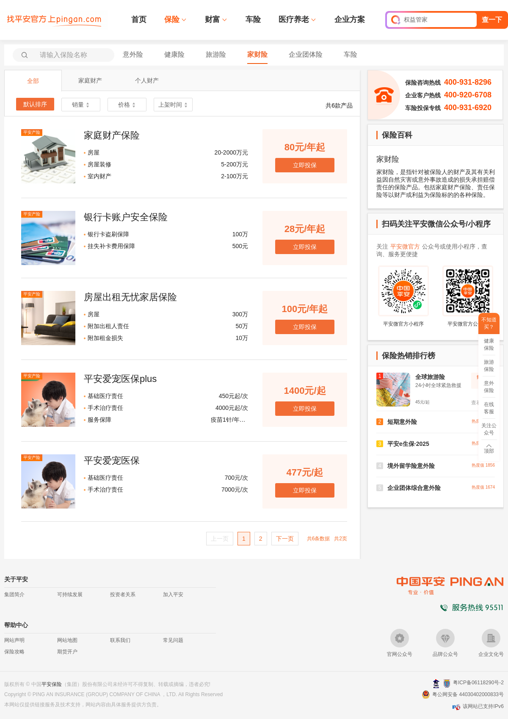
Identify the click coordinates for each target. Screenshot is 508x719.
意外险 (133, 54)
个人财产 (147, 80)
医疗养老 (294, 19)
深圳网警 (436, 683)
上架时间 (173, 104)
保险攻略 (14, 652)
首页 (138, 19)
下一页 (285, 538)
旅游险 (216, 54)
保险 (171, 19)
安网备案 (447, 683)
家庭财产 (90, 80)
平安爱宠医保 (112, 460)
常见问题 (173, 640)
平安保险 (51, 684)
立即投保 (305, 165)
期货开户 (67, 652)
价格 (127, 104)
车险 (253, 19)
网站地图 (67, 640)
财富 (212, 19)
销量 (81, 104)
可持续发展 (70, 594)
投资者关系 (122, 594)
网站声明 (14, 640)
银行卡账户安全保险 (126, 217)
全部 (33, 80)
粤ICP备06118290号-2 (478, 683)
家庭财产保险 (112, 135)
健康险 (174, 54)
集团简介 (14, 594)
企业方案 (349, 19)
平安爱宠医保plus (120, 378)
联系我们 (120, 640)
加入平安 (173, 594)
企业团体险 (306, 54)
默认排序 (35, 104)
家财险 (257, 54)
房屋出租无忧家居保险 (130, 297)
